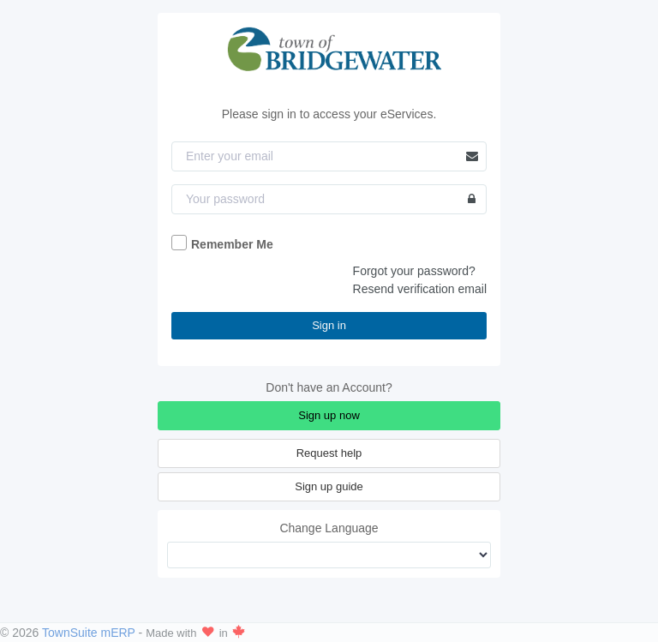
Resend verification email (420, 289)
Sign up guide (329, 486)
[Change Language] (329, 555)
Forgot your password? (414, 271)
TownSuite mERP (90, 632)
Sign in (329, 325)
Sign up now (329, 415)
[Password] (329, 199)
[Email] (329, 156)
